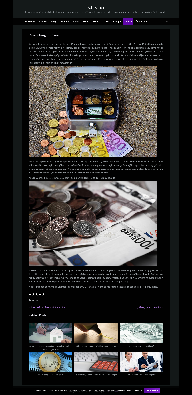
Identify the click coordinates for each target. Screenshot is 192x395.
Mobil (86, 21)
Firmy (53, 21)
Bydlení (43, 21)
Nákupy (117, 21)
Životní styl (141, 21)
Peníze (128, 21)
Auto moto (29, 21)
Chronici (96, 7)
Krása (76, 21)
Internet (65, 21)
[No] (188, 390)
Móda (96, 21)
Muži (106, 21)
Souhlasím (152, 390)
